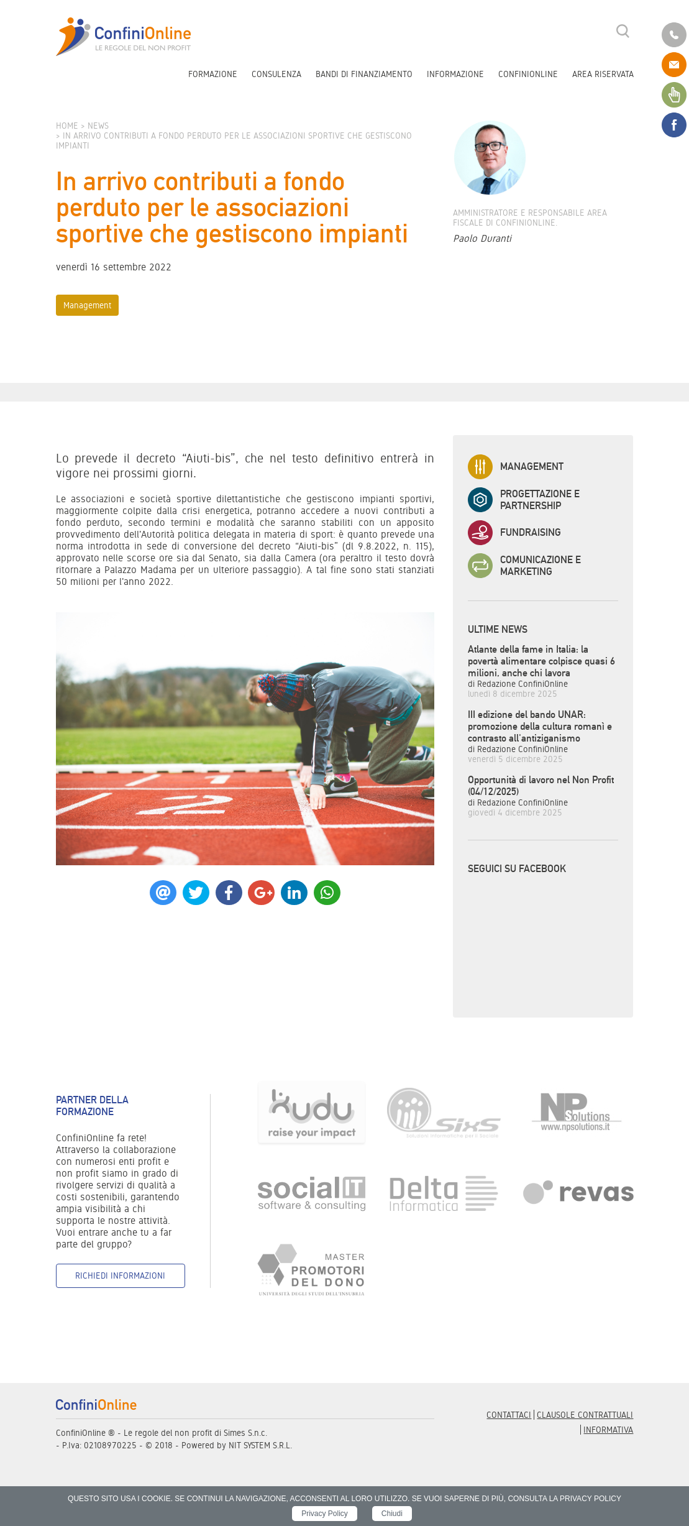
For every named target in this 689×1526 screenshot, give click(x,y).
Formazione (212, 74)
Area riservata (603, 74)
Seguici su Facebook (517, 869)
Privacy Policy (324, 1513)
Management (87, 305)
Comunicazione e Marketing (524, 565)
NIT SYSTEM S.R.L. (260, 1445)
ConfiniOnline (528, 74)
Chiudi (392, 1513)
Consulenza (276, 74)
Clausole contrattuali (585, 1415)
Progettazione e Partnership (524, 499)
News (98, 126)
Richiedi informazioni (120, 1275)
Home (67, 126)
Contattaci (508, 1415)
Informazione (455, 74)
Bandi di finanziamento (364, 74)
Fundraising (514, 532)
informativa (608, 1430)
